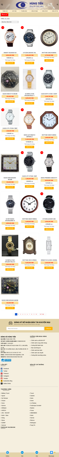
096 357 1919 (17, 352)
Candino (32, 395)
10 (36, 314)
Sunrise (3, 405)
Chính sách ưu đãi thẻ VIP (37, 340)
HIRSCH (3, 410)
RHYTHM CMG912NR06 (49, 135)
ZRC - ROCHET (5, 413)
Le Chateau (33, 403)
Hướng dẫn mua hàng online (38, 355)
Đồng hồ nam (34, 11)
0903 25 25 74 (9, 352)
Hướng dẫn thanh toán (36, 345)
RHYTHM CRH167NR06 (30, 260)
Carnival (3, 425)
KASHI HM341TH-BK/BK (10, 94)
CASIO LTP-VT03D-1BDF (29, 176)
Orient (31, 400)
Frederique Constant (35, 405)
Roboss (32, 420)
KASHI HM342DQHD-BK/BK (10, 300)
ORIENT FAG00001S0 (10, 52)
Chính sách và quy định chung (38, 343)
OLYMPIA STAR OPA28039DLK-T (29, 94)
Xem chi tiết (10, 63)
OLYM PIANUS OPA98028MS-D (10, 219)
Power (32, 410)
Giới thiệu (14, 11)
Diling (3, 418)
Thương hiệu (24, 11)
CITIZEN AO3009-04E (49, 219)
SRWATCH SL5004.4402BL (49, 260)
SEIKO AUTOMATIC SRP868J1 (29, 135)
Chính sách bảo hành (36, 350)
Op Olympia (4, 398)
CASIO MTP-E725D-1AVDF (49, 94)
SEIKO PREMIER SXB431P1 (49, 178)
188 (43, 314)
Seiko (31, 398)
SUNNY (3, 422)
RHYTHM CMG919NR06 (29, 219)
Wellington (33, 422)
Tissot (32, 393)
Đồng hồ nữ (45, 11)
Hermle (32, 418)
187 (41, 314)
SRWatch (3, 408)
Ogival (3, 395)
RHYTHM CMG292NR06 (49, 52)
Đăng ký (48, 328)
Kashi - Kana (4, 415)
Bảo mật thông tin (35, 348)
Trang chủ (5, 11)
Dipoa (3, 420)
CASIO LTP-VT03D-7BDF (10, 128)
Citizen (3, 400)
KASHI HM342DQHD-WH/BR (10, 178)
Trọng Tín (32, 425)
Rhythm (32, 408)
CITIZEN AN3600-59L (29, 52)
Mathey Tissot (5, 393)
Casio (3, 403)
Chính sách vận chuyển (36, 352)
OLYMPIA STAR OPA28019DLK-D (10, 261)
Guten (31, 415)
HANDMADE (33, 413)
